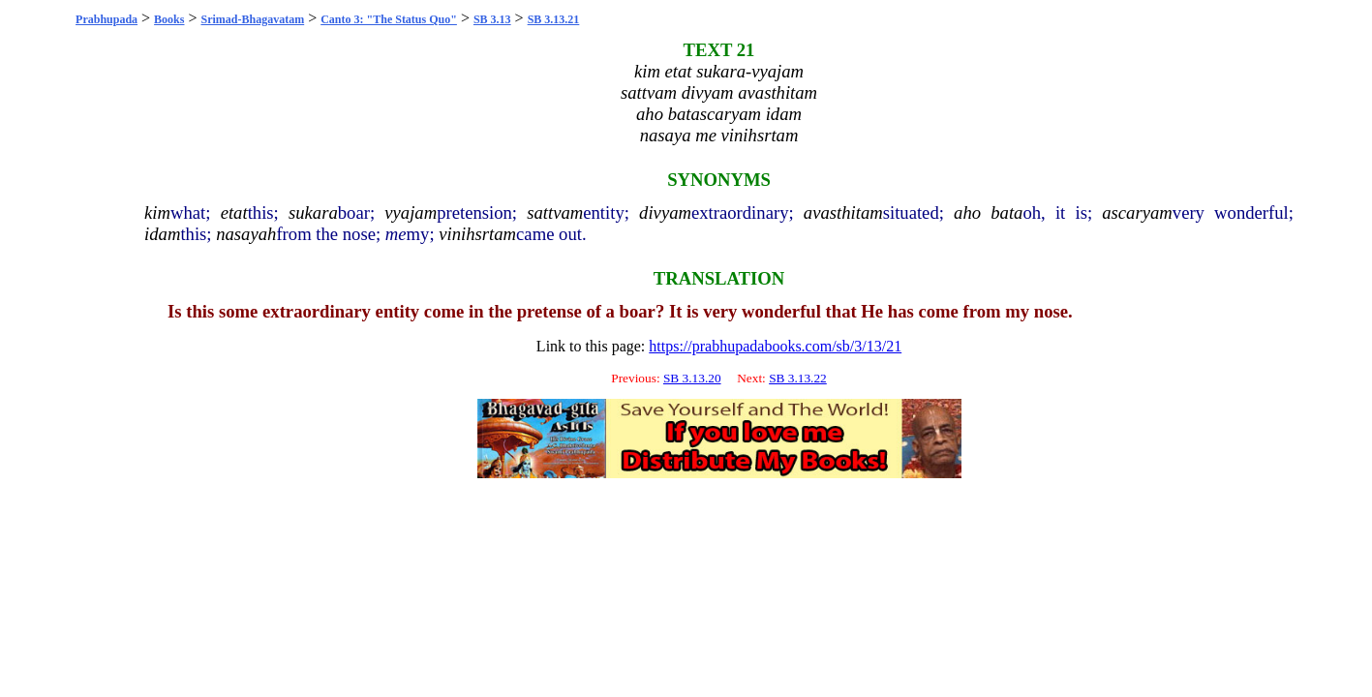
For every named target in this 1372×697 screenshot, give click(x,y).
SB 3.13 (492, 19)
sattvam (555, 212)
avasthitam (843, 212)
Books (169, 19)
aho (967, 212)
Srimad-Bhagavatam (253, 19)
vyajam (410, 212)
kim (157, 212)
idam (162, 234)
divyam (665, 212)
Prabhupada (106, 19)
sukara (313, 212)
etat (234, 212)
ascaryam (1137, 212)
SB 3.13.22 (798, 378)
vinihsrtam (477, 234)
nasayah (246, 234)
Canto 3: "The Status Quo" (388, 19)
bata (1006, 212)
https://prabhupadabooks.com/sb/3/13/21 (775, 346)
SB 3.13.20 (692, 378)
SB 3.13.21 (554, 19)
